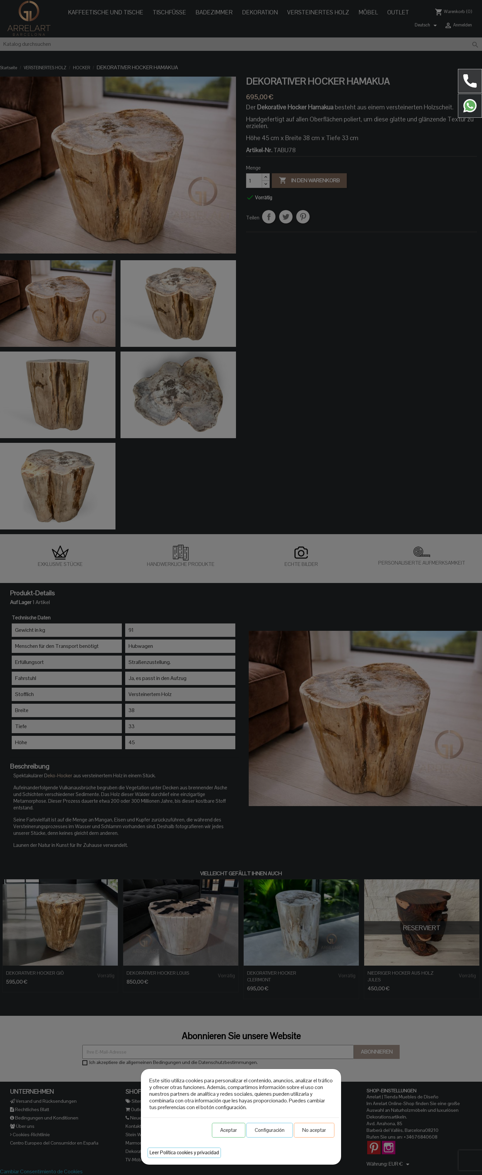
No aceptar (314, 1130)
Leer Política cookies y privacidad (184, 1152)
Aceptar (228, 1130)
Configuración (270, 1130)
